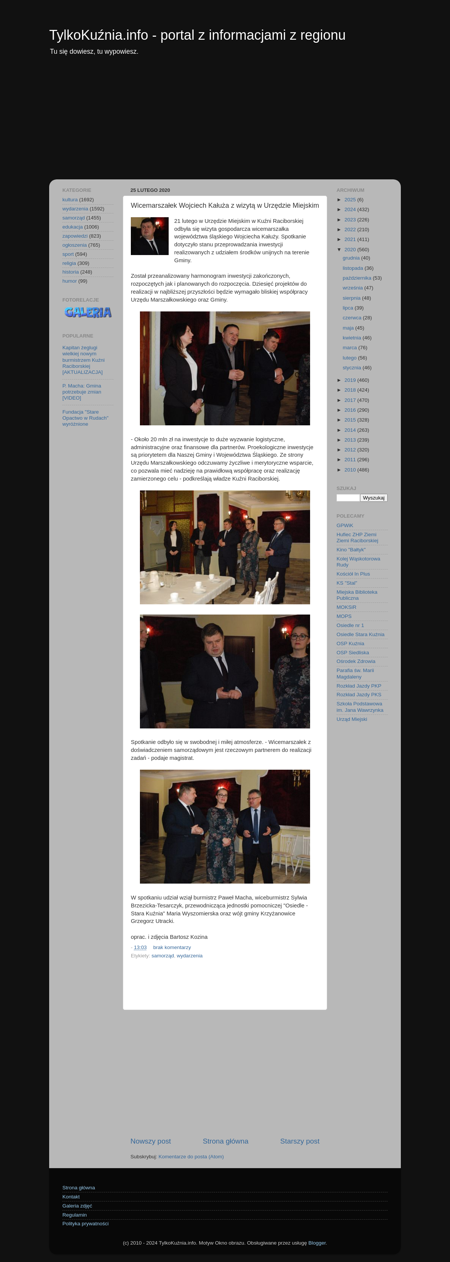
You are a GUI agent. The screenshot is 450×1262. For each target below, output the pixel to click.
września (353, 288)
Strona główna (225, 1141)
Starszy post (300, 1141)
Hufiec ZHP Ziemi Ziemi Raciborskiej (357, 537)
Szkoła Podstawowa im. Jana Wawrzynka (360, 707)
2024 (350, 209)
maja (349, 328)
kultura (70, 199)
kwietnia (353, 338)
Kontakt (71, 1197)
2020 (350, 249)
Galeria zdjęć (77, 1206)
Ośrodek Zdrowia (356, 661)
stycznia (353, 367)
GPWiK (345, 525)
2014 (350, 430)
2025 (350, 199)
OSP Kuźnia (350, 643)
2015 (350, 420)
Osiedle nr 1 (350, 625)
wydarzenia (190, 956)
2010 (350, 470)
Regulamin (74, 1215)
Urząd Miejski (352, 719)
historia (70, 272)
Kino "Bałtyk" (351, 549)
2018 (350, 390)
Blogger (317, 1243)
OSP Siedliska (353, 652)
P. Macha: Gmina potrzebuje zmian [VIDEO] (81, 392)
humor (69, 281)
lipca (349, 308)
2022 (350, 229)
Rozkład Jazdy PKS (359, 694)
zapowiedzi (75, 236)
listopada (354, 268)
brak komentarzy (172, 947)
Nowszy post (150, 1141)
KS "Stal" (347, 583)
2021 (350, 239)
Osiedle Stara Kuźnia (361, 634)
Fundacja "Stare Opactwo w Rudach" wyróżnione (85, 418)
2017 (350, 400)
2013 (350, 440)
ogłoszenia (74, 245)
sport (68, 254)
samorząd (163, 956)
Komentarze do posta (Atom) (191, 1156)
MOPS (344, 616)
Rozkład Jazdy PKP (359, 686)
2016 (350, 410)
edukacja (72, 227)
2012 (350, 450)
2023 (350, 220)
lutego (350, 358)
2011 (350, 459)
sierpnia (352, 298)
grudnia (352, 258)
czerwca (353, 318)
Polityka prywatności (85, 1223)
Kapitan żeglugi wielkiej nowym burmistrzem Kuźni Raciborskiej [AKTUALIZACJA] (83, 360)
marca (350, 347)
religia (69, 263)
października (358, 278)
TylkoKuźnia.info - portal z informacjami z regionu (197, 35)
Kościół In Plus (353, 574)
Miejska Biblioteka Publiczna (357, 595)
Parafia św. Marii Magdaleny (355, 673)
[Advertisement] (225, 123)
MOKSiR (347, 607)
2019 (350, 380)
